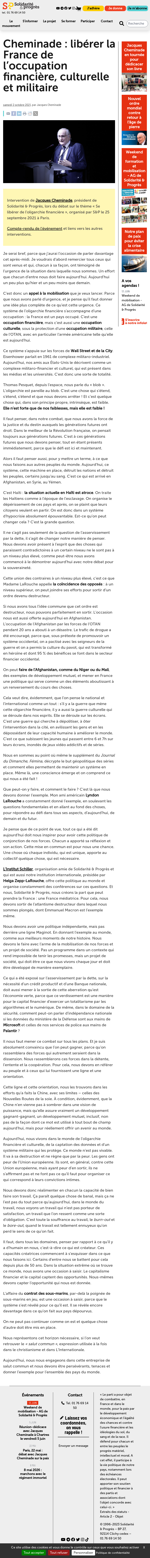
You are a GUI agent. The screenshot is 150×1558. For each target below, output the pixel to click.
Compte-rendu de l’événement (34, 228)
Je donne (115, 8)
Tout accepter (34, 1552)
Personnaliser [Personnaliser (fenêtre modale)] (83, 1552)
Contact (107, 21)
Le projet (49, 21)
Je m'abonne (137, 8)
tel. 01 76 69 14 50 (13, 12)
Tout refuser (59, 1552)
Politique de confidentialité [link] (113, 1552)
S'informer (30, 21)
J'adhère (93, 8)
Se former (68, 21)
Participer (88, 21)
